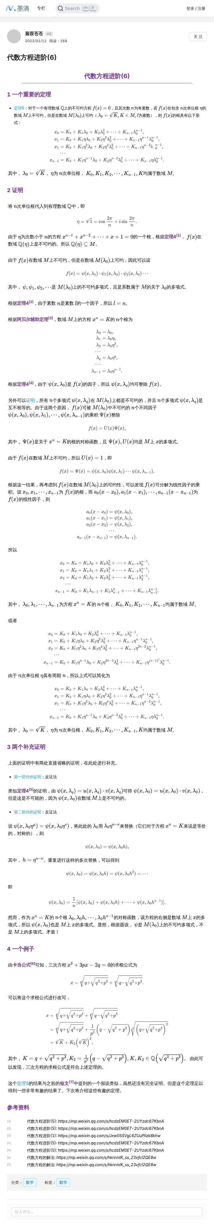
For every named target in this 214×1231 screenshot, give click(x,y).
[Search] (77, 8)
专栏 (41, 8)
